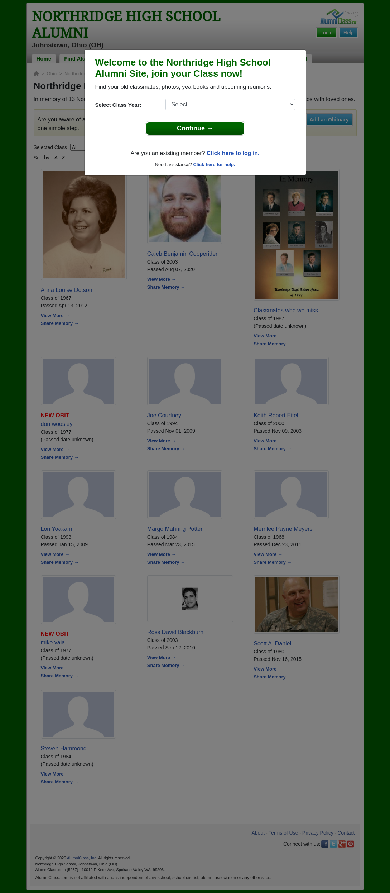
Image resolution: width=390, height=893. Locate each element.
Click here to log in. (233, 153)
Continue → (195, 128)
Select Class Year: (118, 105)
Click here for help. (214, 164)
